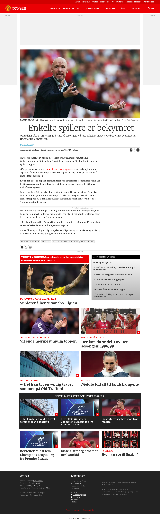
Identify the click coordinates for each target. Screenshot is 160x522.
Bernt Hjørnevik (34, 483)
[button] (135, 410)
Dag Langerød (38, 481)
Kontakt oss (149, 2)
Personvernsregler (72, 510)
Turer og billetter (92, 8)
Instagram (76, 497)
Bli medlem (136, 8)
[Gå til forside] (15, 8)
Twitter (75, 492)
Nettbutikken (110, 8)
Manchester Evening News (60, 169)
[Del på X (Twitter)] (134, 150)
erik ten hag (87, 242)
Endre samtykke (88, 510)
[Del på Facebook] (131, 150)
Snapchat (75, 499)
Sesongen (67, 8)
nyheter (46, 242)
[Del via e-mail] (138, 150)
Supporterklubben (133, 2)
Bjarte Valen (45, 488)
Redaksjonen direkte (78, 486)
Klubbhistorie (117, 2)
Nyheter (53, 8)
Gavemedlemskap (82, 2)
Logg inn (124, 8)
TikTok (74, 502)
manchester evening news (65, 242)
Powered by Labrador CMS (80, 519)
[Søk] (149, 8)
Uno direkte (75, 488)
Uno (78, 8)
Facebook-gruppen (79, 495)
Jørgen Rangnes (34, 485)
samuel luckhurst (30, 242)
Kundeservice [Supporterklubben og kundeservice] (76, 483)
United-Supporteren (100, 2)
